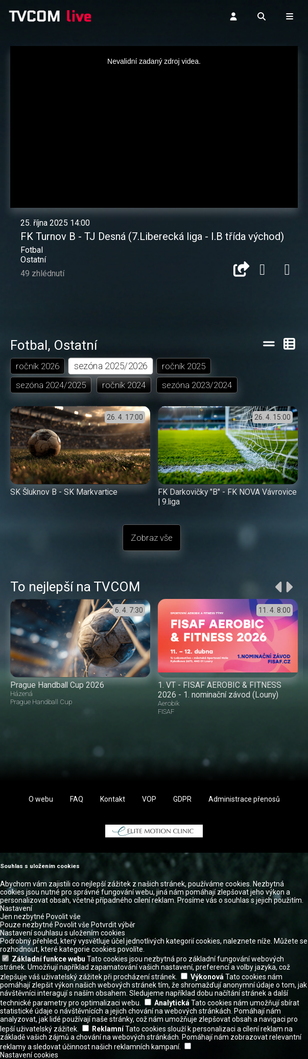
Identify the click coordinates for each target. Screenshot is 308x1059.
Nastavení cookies (29, 1055)
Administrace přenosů (244, 799)
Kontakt (112, 799)
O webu (41, 799)
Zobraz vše (152, 538)
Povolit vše (63, 916)
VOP (149, 799)
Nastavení (16, 908)
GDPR (182, 799)
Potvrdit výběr (113, 925)
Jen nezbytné (22, 916)
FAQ (76, 799)
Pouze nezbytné (26, 925)
